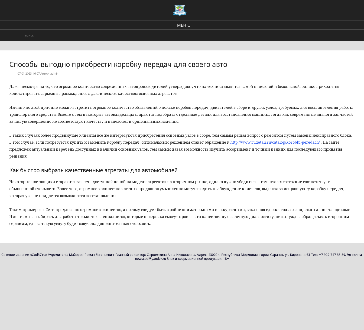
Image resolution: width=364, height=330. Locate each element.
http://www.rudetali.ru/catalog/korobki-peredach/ (275, 142)
